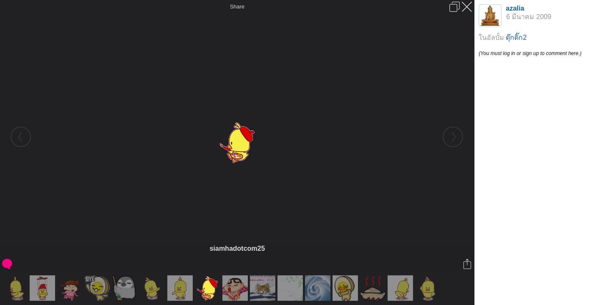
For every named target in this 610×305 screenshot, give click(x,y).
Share (237, 6)
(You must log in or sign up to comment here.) (530, 53)
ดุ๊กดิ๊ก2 (516, 37)
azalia (515, 8)
